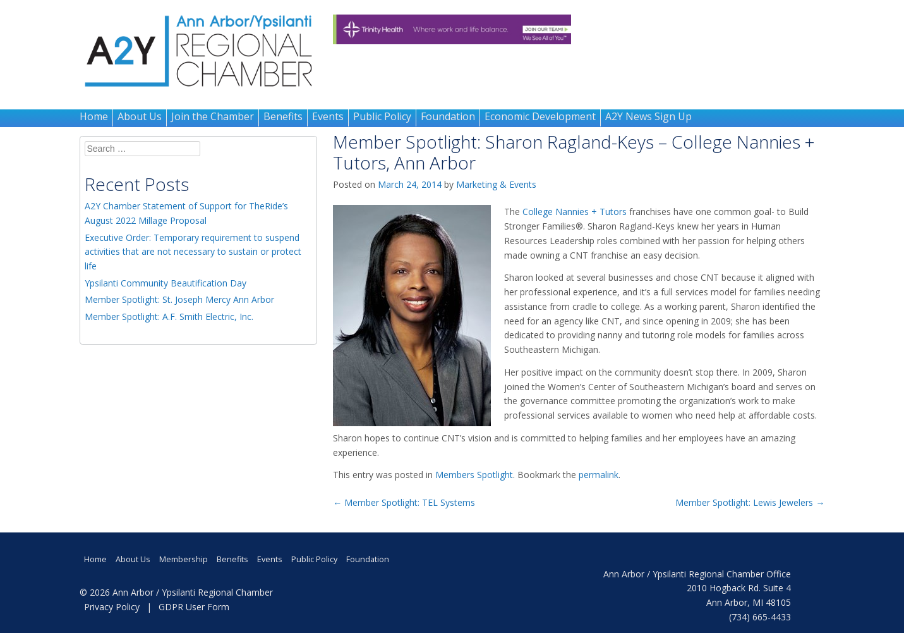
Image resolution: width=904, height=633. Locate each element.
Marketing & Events (496, 184)
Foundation (448, 116)
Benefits (283, 116)
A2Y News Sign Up (648, 116)
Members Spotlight (474, 475)
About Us (140, 116)
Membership (183, 559)
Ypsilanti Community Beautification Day (165, 283)
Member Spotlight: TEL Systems (404, 502)
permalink (598, 475)
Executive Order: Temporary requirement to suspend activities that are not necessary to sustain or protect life (193, 252)
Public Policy (382, 116)
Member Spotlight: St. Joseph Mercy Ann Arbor (179, 299)
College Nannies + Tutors (574, 212)
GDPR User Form (194, 607)
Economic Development (540, 116)
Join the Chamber (212, 116)
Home (94, 116)
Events (328, 116)
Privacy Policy (112, 607)
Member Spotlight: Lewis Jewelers (749, 502)
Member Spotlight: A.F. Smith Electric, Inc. (169, 316)
